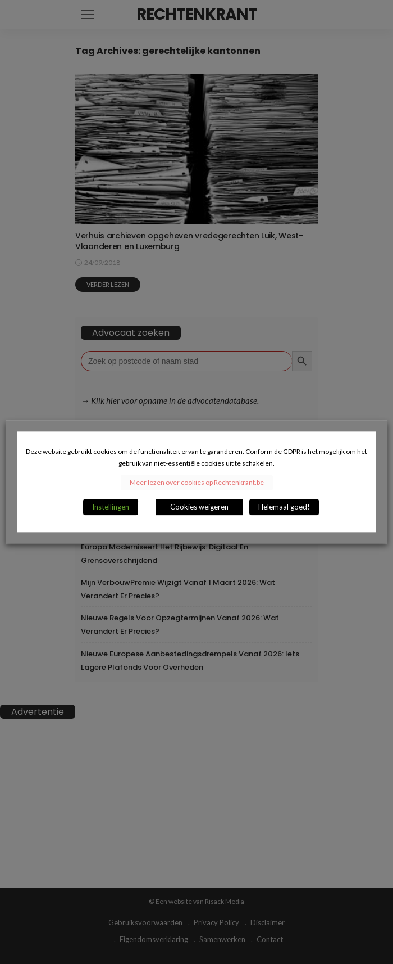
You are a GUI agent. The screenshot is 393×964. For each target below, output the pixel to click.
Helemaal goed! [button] (284, 507)
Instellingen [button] (110, 507)
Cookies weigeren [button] (199, 507)
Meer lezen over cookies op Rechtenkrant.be (197, 483)
